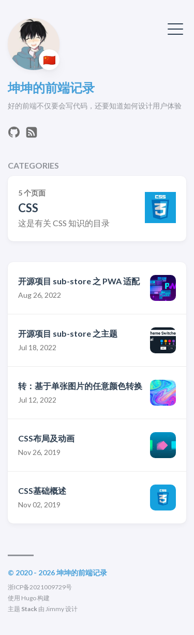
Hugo (28, 598)
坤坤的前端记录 (51, 87)
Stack (29, 609)
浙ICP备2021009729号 (40, 587)
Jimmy (55, 609)
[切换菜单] (175, 28)
